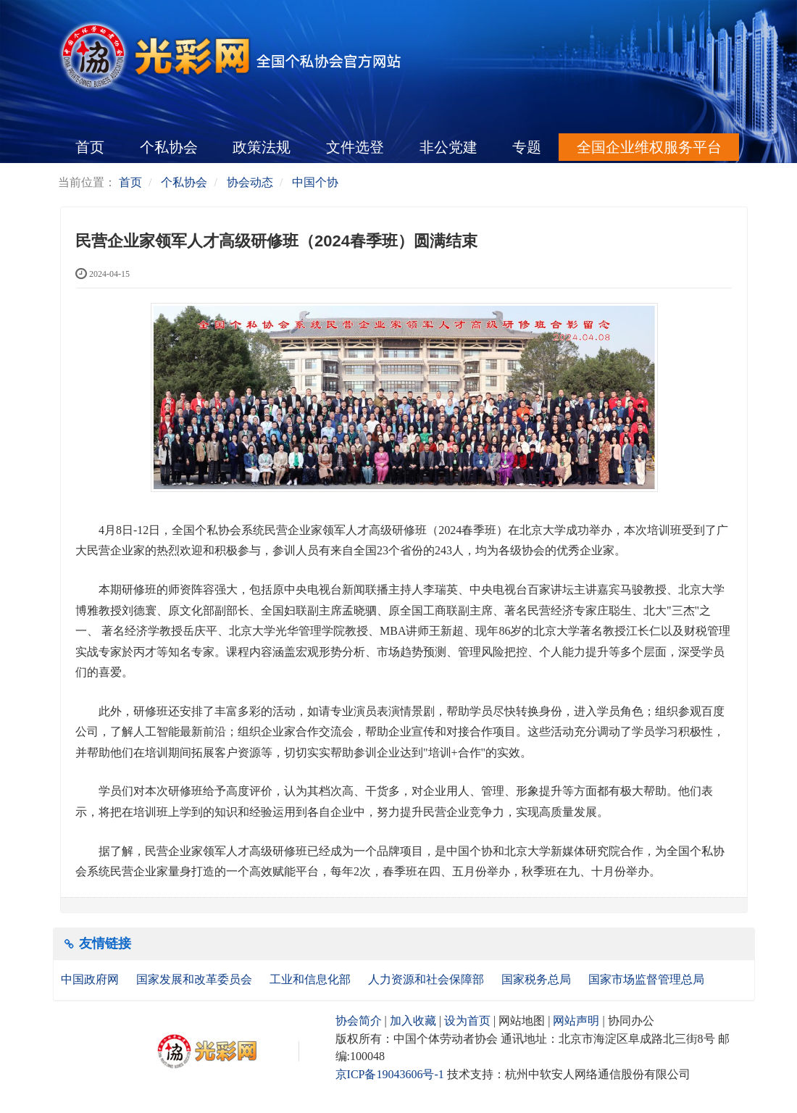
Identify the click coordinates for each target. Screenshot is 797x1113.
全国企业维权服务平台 (649, 147)
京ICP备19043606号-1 (389, 1074)
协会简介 (358, 1020)
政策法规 (262, 147)
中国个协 (315, 182)
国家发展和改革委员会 (195, 979)
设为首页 (467, 1020)
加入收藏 (413, 1020)
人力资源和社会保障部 (427, 979)
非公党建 (448, 147)
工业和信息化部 (312, 979)
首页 (89, 147)
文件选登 (355, 147)
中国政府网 (91, 979)
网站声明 (576, 1020)
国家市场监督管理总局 (646, 979)
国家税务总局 (537, 979)
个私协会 (169, 147)
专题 (526, 147)
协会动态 (250, 182)
